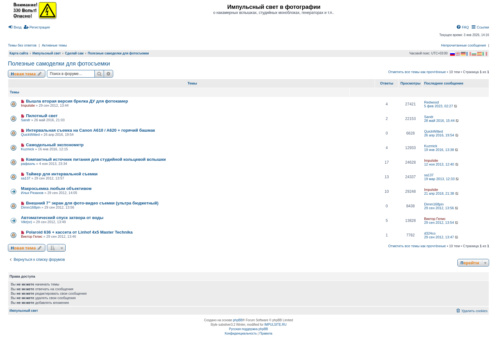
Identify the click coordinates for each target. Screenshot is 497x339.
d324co (430, 233)
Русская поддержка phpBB (248, 329)
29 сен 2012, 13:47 (441, 237)
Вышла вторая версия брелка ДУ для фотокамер (77, 101)
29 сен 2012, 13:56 (441, 208)
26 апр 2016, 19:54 (441, 135)
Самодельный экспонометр (55, 144)
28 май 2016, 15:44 (442, 120)
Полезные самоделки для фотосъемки (59, 63)
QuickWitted (30, 134)
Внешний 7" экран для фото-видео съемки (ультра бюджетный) (92, 203)
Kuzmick (27, 149)
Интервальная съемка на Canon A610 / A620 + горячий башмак (90, 130)
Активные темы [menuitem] (54, 45)
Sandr (25, 120)
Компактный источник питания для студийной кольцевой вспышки (96, 159)
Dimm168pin (31, 207)
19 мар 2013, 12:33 (442, 179)
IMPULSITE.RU (275, 324)
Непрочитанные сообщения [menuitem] (463, 45)
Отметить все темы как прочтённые (417, 72)
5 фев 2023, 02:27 (441, 106)
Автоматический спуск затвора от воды (62, 217)
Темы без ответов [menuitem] (22, 45)
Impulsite (28, 105)
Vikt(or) (26, 222)
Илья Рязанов (32, 193)
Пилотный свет (42, 115)
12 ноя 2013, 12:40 (441, 164)
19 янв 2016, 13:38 (441, 150)
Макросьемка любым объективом (56, 188)
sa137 (25, 178)
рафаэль (28, 164)
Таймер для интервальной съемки (62, 174)
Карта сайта (19, 53)
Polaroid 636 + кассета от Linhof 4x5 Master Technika (79, 232)
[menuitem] (15, 27)
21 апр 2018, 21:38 (441, 193)
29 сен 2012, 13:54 (441, 222)
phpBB (237, 320)
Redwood (431, 102)
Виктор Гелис (435, 219)
